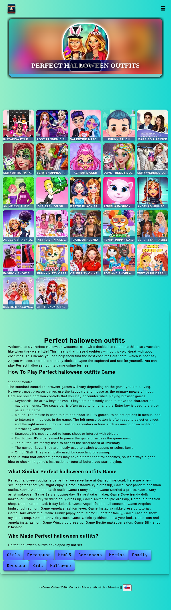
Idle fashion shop (52, 192)
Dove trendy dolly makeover (119, 159)
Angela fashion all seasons (119, 192)
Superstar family (153, 226)
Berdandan (90, 554)
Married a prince (153, 125)
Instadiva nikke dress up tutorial (52, 226)
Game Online (25, 8)
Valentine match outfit (86, 125)
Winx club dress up (153, 259)
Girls (13, 554)
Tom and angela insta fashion (119, 259)
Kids (38, 565)
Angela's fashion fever (19, 226)
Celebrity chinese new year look (86, 259)
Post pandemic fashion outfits (52, 125)
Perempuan (39, 554)
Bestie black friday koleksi (86, 192)
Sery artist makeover (19, 159)
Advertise (113, 587)
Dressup (16, 565)
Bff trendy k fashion (52, 293)
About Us (99, 587)
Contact (74, 587)
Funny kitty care (52, 259)
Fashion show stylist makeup (19, 259)
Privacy (86, 587)
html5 (64, 554)
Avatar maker (86, 159)
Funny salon (119, 125)
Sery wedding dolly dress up (153, 159)
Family (140, 554)
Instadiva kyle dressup (19, 125)
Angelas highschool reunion (153, 192)
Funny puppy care (119, 226)
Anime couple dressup (19, 192)
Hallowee (60, 565)
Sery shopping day (52, 159)
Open (163, 8)
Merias (117, 554)
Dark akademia (86, 226)
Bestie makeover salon (19, 293)
